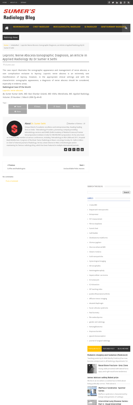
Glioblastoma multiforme (103, 95)
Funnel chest (98, 86)
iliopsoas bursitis (100, 189)
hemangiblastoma (100, 184)
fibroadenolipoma (100, 175)
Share (32, 106)
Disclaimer (22, 393)
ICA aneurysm (99, 137)
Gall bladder (98, 91)
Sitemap (23, 2)
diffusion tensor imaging (103, 156)
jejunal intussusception (102, 194)
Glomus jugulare (100, 100)
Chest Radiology (41, 27)
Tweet (15, 106)
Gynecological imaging (102, 119)
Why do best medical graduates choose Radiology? (112, 321)
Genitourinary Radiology (113, 27)
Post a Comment (12, 179)
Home (5, 2)
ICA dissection (99, 142)
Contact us (124, 393)
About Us (13, 2)
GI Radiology (90, 27)
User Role (9, 393)
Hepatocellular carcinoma (103, 133)
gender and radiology (101, 179)
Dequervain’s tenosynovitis (103, 67)
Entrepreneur (98, 72)
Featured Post (111, 206)
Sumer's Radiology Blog (28, 401)
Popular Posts (98, 206)
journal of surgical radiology (104, 198)
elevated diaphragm (101, 161)
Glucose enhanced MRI (102, 105)
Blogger (127, 401)
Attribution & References (41, 393)
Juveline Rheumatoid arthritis (104, 151)
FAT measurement (100, 76)
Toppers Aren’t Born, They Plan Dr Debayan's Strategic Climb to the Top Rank (108, 371)
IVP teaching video (100, 147)
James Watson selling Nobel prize (107, 239)
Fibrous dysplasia (100, 81)
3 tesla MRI (98, 62)
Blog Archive (124, 206)
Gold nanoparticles (101, 114)
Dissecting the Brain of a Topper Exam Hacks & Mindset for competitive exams (109, 378)
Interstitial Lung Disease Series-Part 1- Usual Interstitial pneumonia (114, 266)
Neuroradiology (21, 27)
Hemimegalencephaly (101, 128)
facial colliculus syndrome (103, 165)
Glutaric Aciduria (100, 109)
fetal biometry (99, 170)
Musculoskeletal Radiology (66, 27)
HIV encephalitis (99, 123)
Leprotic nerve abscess (13, 90)
